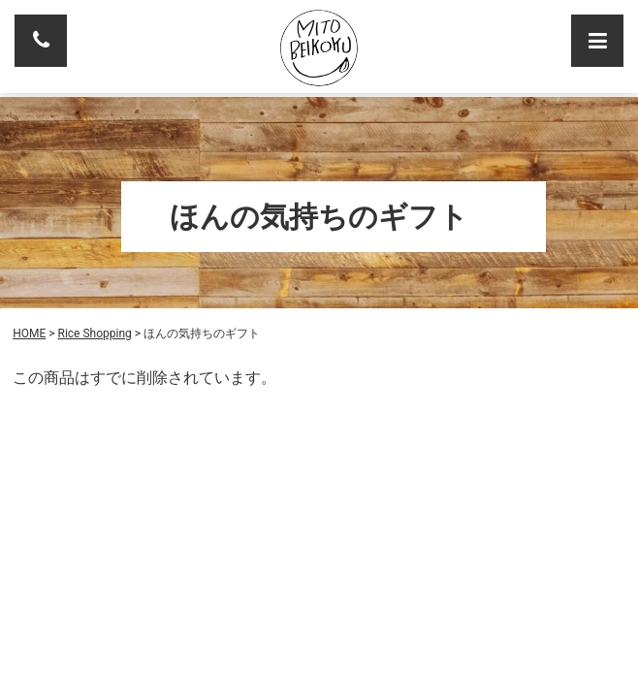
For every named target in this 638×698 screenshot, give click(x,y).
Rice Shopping (95, 333)
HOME (29, 333)
